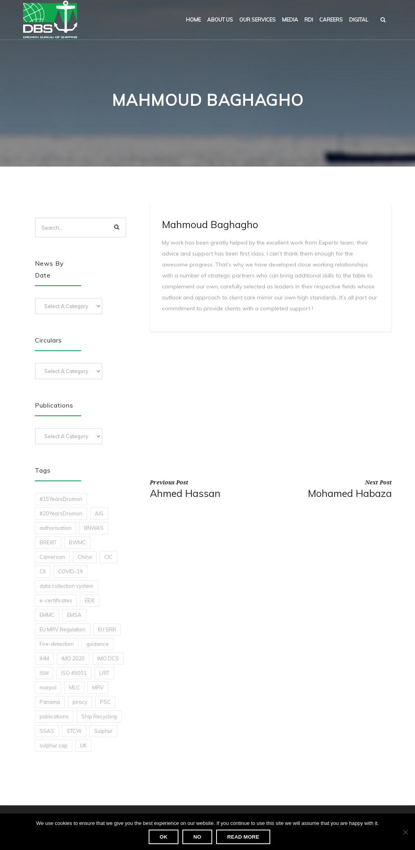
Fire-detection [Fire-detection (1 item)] (57, 644)
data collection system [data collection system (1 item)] (66, 586)
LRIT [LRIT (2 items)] (104, 673)
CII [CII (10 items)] (43, 571)
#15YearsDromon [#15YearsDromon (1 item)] (61, 499)
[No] (405, 832)
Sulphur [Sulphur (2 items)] (103, 731)
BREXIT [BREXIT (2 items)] (48, 542)
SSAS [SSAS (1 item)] (47, 731)
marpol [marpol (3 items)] (48, 687)
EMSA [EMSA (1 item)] (74, 615)
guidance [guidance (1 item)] (97, 644)
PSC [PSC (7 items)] (105, 702)
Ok (163, 837)
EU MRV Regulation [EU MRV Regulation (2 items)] (63, 629)
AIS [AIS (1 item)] (99, 513)
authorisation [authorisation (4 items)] (55, 528)
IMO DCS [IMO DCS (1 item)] (108, 658)
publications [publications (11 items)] (54, 716)
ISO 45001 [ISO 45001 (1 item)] (74, 673)
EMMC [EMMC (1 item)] (47, 615)
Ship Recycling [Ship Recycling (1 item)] (99, 716)
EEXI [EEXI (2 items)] (90, 600)
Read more (243, 837)
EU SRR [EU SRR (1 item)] (107, 629)
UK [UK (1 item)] (83, 745)
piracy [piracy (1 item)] (80, 702)
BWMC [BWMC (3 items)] (77, 542)
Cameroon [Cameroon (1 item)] (52, 557)
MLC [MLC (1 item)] (74, 687)
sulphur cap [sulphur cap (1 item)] (53, 745)
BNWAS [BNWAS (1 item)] (94, 528)
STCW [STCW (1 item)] (74, 731)
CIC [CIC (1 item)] (108, 557)
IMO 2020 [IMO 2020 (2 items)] (73, 658)
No (197, 837)
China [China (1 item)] (85, 557)
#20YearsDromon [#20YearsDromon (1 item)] (61, 513)
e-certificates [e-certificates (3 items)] (56, 600)
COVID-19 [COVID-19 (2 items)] (70, 571)
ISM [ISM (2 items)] (44, 673)
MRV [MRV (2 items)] (98, 687)
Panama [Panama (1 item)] (50, 702)
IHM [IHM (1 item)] (44, 658)
